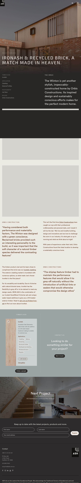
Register (74, 438)
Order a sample (21, 373)
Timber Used (6, 75)
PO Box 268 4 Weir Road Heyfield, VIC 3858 (7, 463)
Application (6, 81)
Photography (6, 90)
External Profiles (7, 86)
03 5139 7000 (6, 468)
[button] (77, 3)
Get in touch (60, 357)
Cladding (5, 83)
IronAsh (4, 77)
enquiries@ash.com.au (8, 471)
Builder (4, 95)
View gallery (22, 364)
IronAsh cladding (30, 270)
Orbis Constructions (66, 222)
